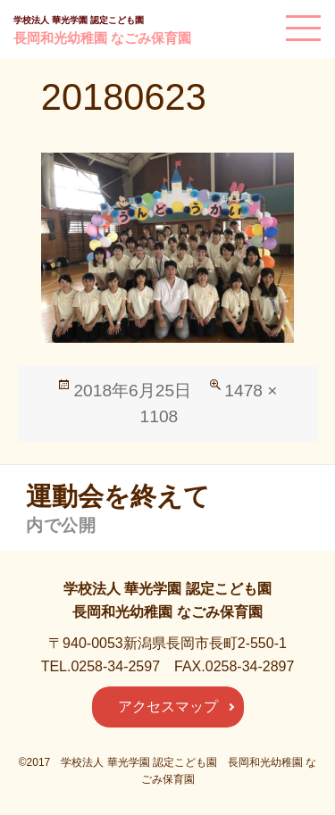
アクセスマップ (168, 706)
